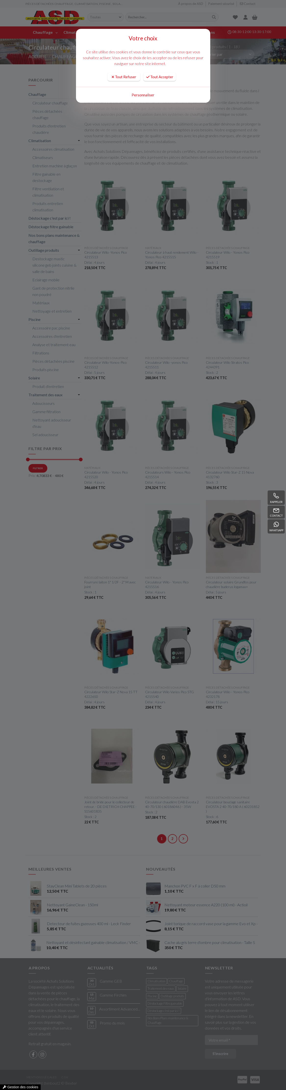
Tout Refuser (124, 77)
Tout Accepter (159, 77)
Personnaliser (143, 95)
